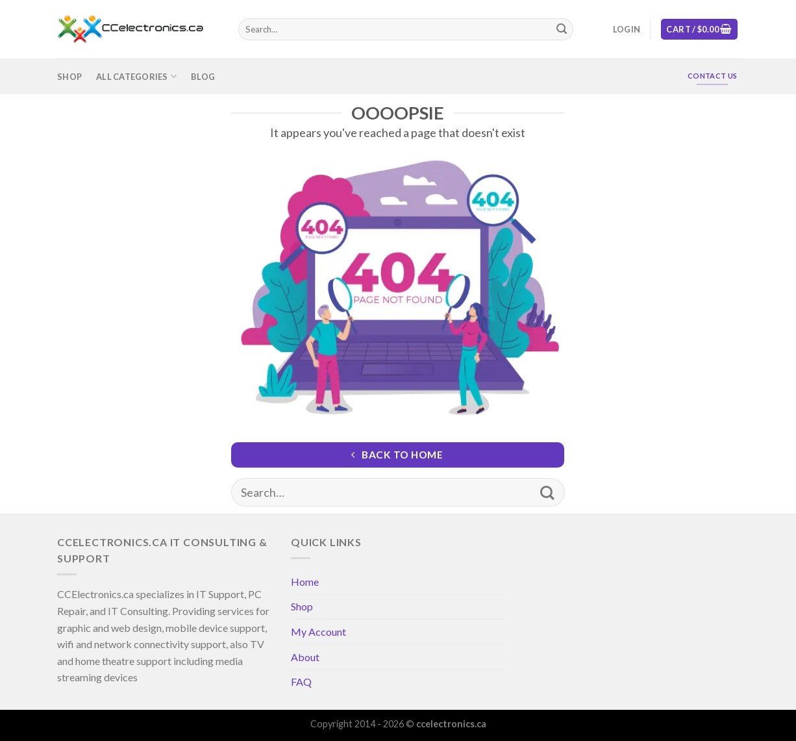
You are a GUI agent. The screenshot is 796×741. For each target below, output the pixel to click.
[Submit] (562, 29)
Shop (69, 76)
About (305, 657)
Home (305, 581)
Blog (203, 76)
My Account (318, 631)
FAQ (301, 681)
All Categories (136, 76)
